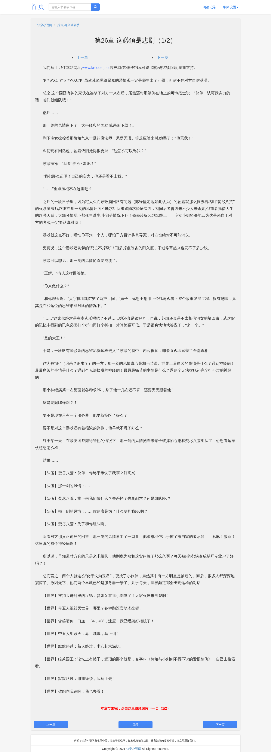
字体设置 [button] (230, 7)
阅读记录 (209, 7)
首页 (38, 6)
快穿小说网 (44, 25)
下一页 (162, 57)
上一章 (82, 57)
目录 (135, 724)
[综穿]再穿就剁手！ (69, 25)
